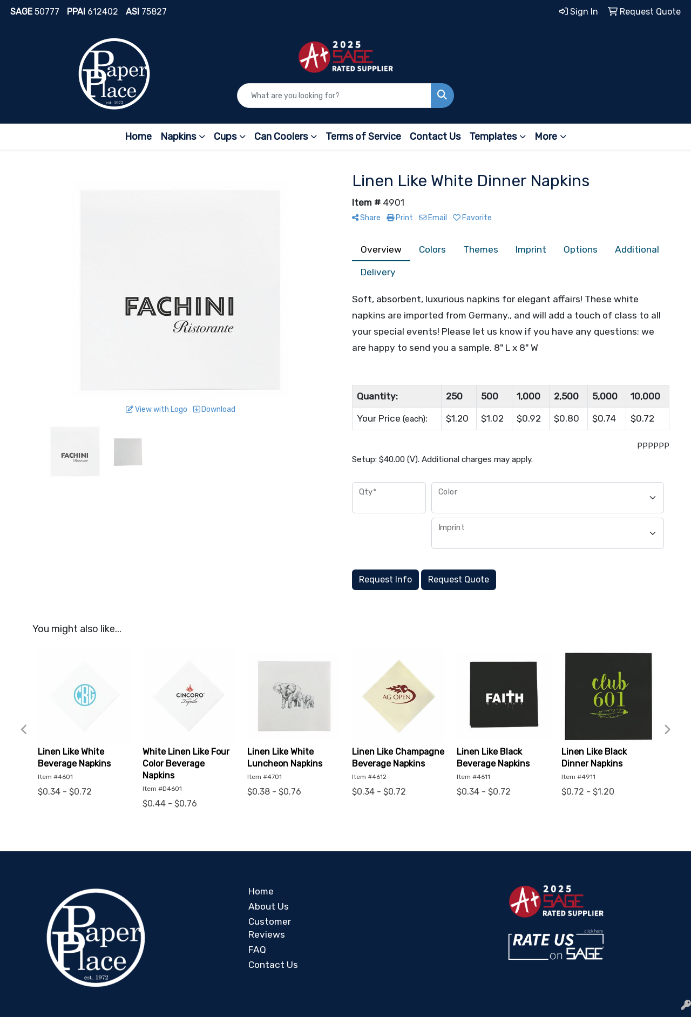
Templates (493, 137)
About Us (268, 906)
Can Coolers (281, 137)
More (545, 137)
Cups (225, 137)
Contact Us (435, 137)
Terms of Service (363, 137)
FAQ (257, 949)
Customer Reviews (269, 928)
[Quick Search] (334, 95)
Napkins (178, 137)
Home (138, 137)
